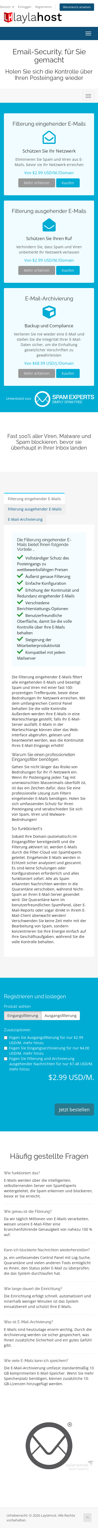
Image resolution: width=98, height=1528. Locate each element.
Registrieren (43, 7)
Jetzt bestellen (74, 1109)
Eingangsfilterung (22, 1015)
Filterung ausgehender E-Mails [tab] (35, 509)
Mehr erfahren (37, 182)
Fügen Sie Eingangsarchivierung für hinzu (46, 1050)
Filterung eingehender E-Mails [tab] (34, 498)
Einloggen (24, 7)
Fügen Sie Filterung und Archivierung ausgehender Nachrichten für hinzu (48, 1064)
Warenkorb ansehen (77, 7)
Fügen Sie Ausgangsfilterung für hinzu (43, 1040)
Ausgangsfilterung (61, 1015)
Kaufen (68, 182)
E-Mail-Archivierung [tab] (25, 519)
